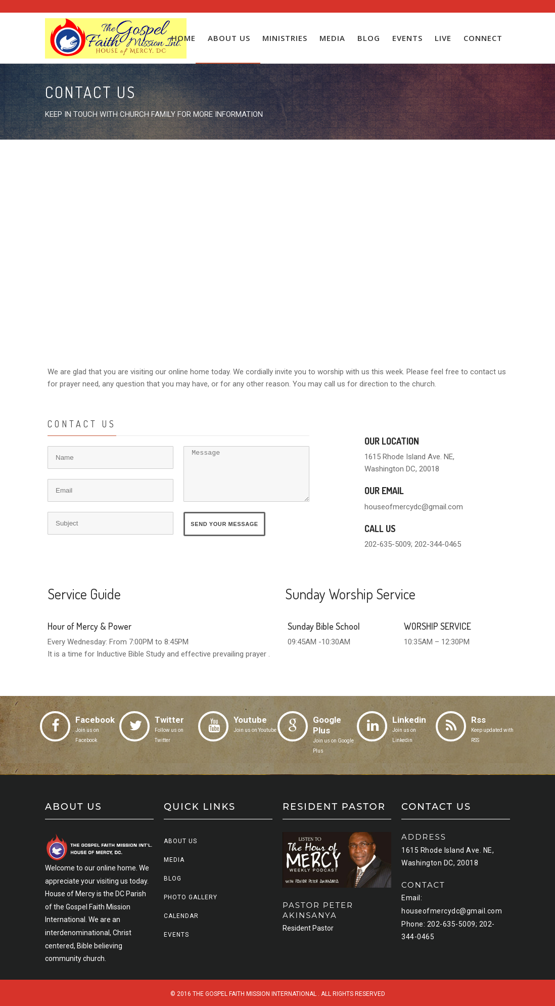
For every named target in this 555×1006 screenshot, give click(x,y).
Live (443, 38)
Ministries (284, 38)
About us (229, 38)
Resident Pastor (308, 928)
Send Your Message (225, 524)
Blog (368, 38)
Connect (483, 38)
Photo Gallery (190, 897)
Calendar (181, 916)
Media (332, 38)
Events (407, 38)
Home (183, 38)
